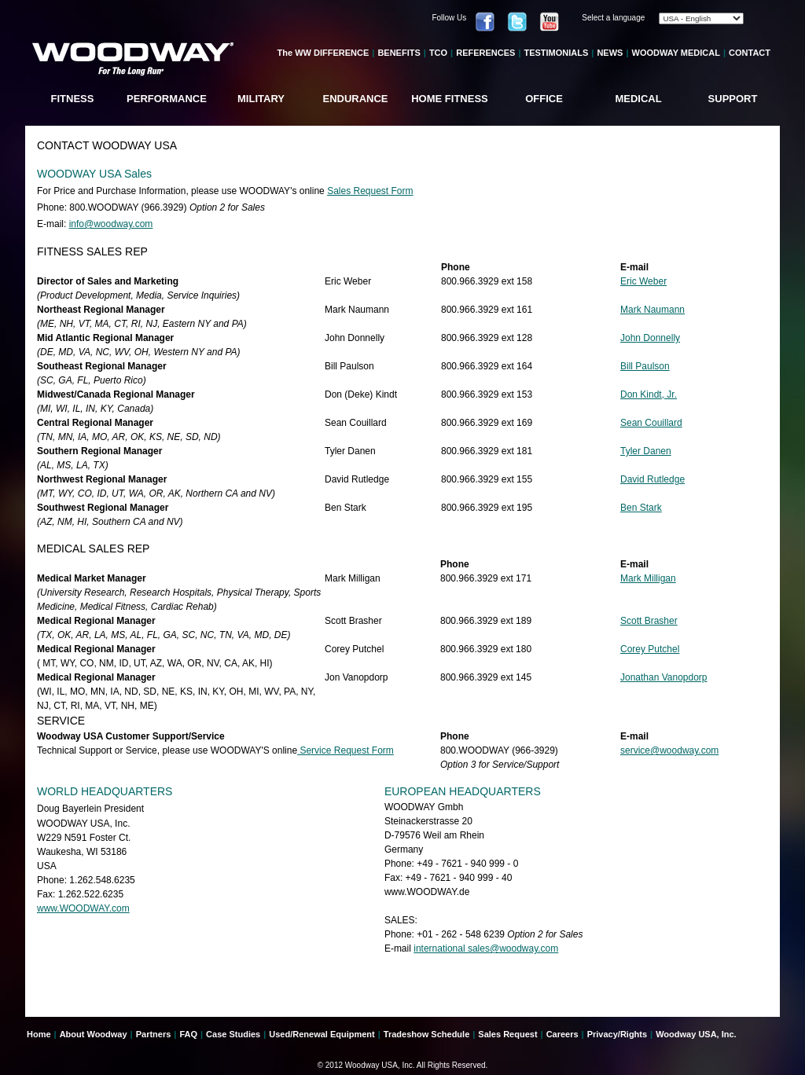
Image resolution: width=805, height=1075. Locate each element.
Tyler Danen (645, 451)
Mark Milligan (648, 578)
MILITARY (261, 99)
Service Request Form (345, 750)
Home (39, 1034)
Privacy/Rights (617, 1034)
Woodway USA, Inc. (696, 1034)
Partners (153, 1034)
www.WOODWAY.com (83, 908)
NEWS (610, 52)
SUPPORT (733, 99)
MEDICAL (638, 99)
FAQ (188, 1034)
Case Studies (233, 1034)
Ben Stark (641, 507)
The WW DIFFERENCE (323, 52)
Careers (562, 1034)
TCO (438, 52)
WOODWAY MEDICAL (676, 52)
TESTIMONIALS (556, 52)
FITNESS (72, 99)
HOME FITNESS (449, 99)
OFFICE (544, 99)
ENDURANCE (355, 99)
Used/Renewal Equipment (321, 1034)
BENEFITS (398, 52)
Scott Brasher (649, 620)
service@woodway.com (669, 750)
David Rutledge (652, 479)
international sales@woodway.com (486, 948)
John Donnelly (650, 337)
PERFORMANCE (167, 99)
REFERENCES (485, 52)
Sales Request (507, 1034)
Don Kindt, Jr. (648, 394)
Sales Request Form (370, 190)
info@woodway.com (111, 223)
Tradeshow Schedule (426, 1034)
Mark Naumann (652, 309)
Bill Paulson (645, 366)
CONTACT (749, 52)
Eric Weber (643, 281)
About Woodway (93, 1034)
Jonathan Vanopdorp (664, 677)
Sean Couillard (651, 422)
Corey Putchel (649, 649)
